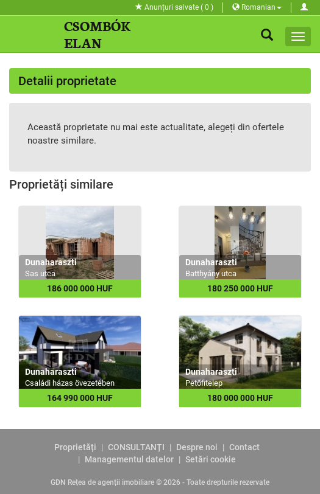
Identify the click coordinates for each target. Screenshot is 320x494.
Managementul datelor (129, 459)
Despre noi (197, 447)
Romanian (257, 7)
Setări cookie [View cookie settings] (210, 459)
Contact (244, 447)
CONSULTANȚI (136, 447)
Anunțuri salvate (174, 7)
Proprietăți (75, 447)
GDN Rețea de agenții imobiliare (102, 482)
